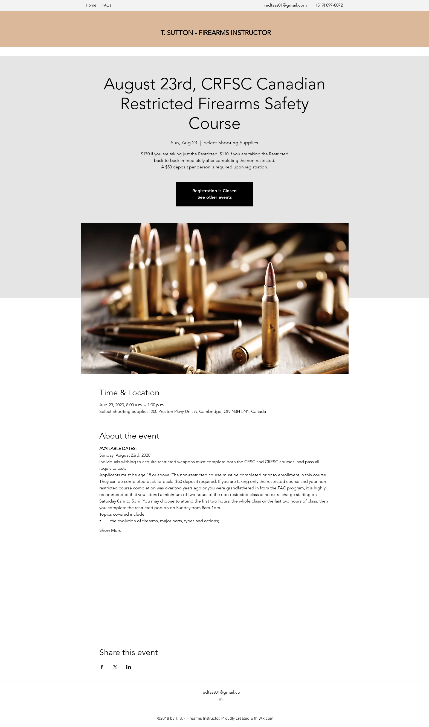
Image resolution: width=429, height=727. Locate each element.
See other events (215, 197)
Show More (110, 530)
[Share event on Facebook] (102, 667)
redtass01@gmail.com (285, 5)
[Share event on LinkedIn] (128, 667)
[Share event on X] (115, 667)
